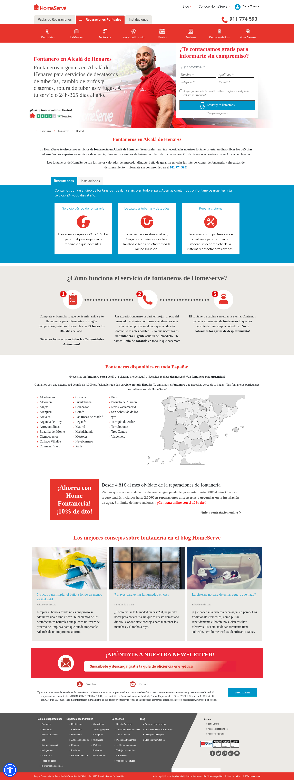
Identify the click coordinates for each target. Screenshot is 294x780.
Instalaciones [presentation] (90, 181)
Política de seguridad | (214, 776)
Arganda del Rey (51, 421)
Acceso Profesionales (217, 729)
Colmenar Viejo (50, 446)
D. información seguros (51, 766)
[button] (10, 770)
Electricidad (45, 729)
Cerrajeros (97, 735)
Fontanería (45, 724)
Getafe (79, 412)
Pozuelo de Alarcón (124, 402)
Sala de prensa (122, 735)
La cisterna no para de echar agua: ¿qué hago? (224, 594)
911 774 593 (243, 19)
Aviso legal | (159, 776)
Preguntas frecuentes (125, 740)
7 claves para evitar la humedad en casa (141, 594)
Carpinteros (97, 724)
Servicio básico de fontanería (83, 208)
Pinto (114, 397)
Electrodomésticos (49, 735)
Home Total (45, 755)
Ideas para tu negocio (154, 735)
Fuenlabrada (83, 402)
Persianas (74, 750)
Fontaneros (63, 131)
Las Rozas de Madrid (89, 417)
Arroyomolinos (50, 426)
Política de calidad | (234, 776)
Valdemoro (118, 436)
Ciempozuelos (49, 436)
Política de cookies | (194, 776)
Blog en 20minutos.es (154, 740)
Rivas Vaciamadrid (123, 407)
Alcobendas (47, 397)
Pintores (96, 745)
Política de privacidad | (175, 776)
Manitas (74, 745)
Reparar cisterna (210, 208)
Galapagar (82, 407)
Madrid (80, 131)
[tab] (64, 181)
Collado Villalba (50, 441)
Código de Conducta (124, 761)
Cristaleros (97, 740)
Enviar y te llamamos (217, 105)
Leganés (80, 421)
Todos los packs (47, 761)
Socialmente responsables (127, 729)
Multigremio (45, 750)
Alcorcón (46, 402)
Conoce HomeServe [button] (215, 6)
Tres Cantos (119, 431)
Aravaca (45, 417)
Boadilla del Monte (52, 431)
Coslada (80, 397)
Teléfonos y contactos (125, 745)
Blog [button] (188, 6)
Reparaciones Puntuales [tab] (103, 19)
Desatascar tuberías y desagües (146, 208)
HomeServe (46, 131)
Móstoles (81, 436)
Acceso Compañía (215, 734)
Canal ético (120, 755)
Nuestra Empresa (123, 724)
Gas (42, 740)
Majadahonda (84, 431)
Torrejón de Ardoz (123, 421)
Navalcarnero (84, 441)
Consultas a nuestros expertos (158, 729)
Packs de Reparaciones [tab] (55, 19)
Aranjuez (46, 412)
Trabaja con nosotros (125, 750)
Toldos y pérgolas (100, 729)
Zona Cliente (212, 724)
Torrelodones (119, 426)
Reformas (96, 750)
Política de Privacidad (195, 95)
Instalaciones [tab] (138, 19)
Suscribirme (242, 692)
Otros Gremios (99, 755)
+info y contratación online (220, 512)
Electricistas (75, 724)
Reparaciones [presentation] (64, 181)
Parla (78, 446)
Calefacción (75, 729)
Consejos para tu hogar (154, 724)
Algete (44, 407)
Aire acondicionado (49, 745)
